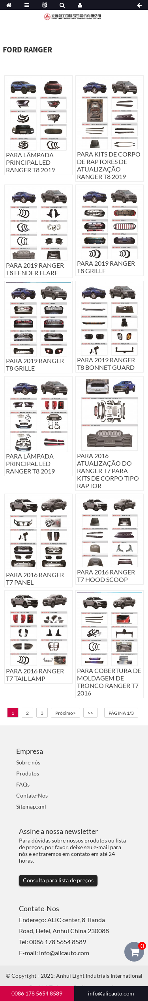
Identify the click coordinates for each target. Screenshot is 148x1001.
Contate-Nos (32, 795)
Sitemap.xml (31, 806)
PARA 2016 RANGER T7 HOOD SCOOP (106, 575)
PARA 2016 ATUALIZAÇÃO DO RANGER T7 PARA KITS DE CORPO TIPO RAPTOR (108, 470)
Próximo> (65, 713)
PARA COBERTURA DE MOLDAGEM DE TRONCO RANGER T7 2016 (109, 682)
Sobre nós (28, 762)
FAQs (23, 784)
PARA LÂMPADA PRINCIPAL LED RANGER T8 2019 (30, 162)
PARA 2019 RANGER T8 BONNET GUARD (106, 363)
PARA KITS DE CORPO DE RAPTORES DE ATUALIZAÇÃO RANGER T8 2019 (109, 165)
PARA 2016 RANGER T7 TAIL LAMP (35, 674)
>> (90, 713)
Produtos (27, 773)
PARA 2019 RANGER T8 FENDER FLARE (35, 268)
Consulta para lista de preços (58, 880)
